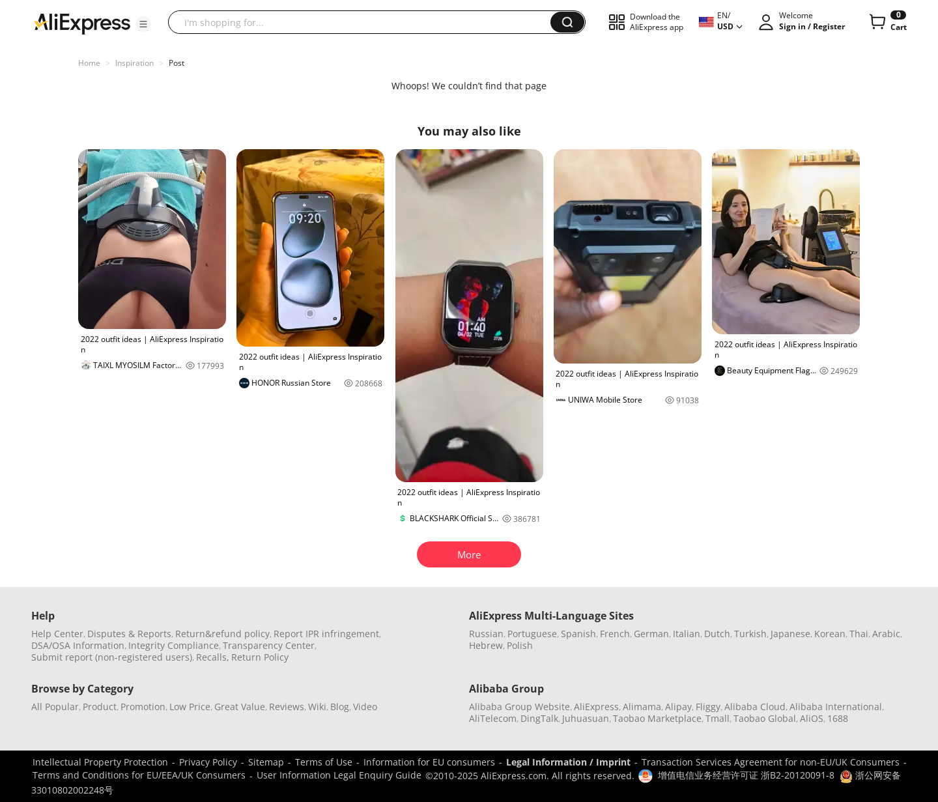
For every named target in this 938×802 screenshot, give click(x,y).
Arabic (886, 633)
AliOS (811, 718)
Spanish (578, 633)
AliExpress (596, 706)
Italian (686, 633)
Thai (858, 633)
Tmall (717, 718)
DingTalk (539, 718)
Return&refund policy (222, 633)
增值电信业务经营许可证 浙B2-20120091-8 (746, 775)
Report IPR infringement (326, 633)
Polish (520, 645)
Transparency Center (269, 645)
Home (89, 62)
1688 (837, 718)
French (615, 633)
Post (176, 62)
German (651, 633)
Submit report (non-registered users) (111, 657)
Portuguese (532, 633)
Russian (486, 633)
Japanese (790, 633)
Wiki (317, 706)
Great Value (239, 706)
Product (100, 706)
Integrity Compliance (173, 645)
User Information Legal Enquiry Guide (339, 775)
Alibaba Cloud (755, 706)
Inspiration (134, 62)
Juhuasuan (585, 718)
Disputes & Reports (129, 633)
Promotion (143, 706)
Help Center (57, 633)
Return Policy (260, 657)
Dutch (717, 633)
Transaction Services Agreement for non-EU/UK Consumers (771, 762)
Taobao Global (764, 718)
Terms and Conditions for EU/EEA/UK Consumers (139, 775)
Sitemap (266, 762)
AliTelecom (493, 718)
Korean (830, 633)
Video (365, 706)
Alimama (642, 706)
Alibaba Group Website (519, 706)
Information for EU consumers (429, 762)
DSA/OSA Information (77, 645)
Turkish (750, 633)
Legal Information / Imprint (568, 762)
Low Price (189, 706)
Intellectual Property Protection (100, 762)
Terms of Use (323, 762)
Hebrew (486, 645)
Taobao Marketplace (657, 718)
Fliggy (708, 706)
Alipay (678, 706)
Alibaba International (835, 706)
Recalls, (212, 657)
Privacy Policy (208, 762)
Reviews (286, 706)
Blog (339, 706)
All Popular (55, 706)
